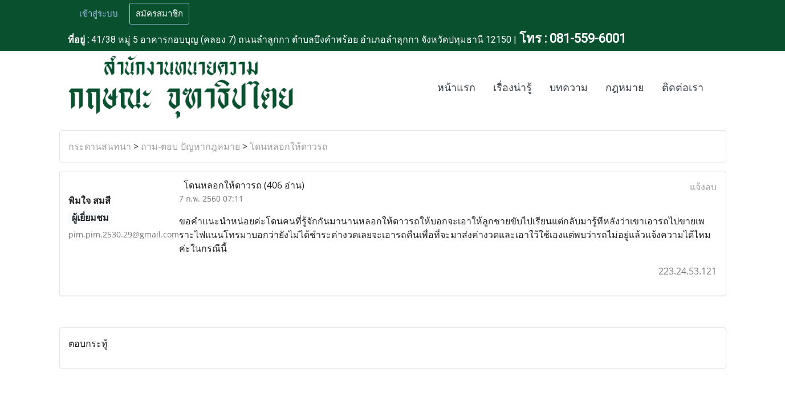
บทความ (569, 87)
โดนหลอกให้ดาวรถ (289, 146)
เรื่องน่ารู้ (512, 87)
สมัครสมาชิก (159, 14)
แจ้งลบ (703, 187)
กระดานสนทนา (99, 146)
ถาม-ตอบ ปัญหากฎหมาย (190, 146)
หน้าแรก (456, 87)
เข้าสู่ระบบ (98, 14)
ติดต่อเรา (682, 87)
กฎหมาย (624, 87)
